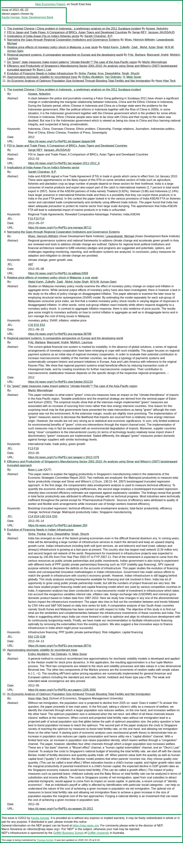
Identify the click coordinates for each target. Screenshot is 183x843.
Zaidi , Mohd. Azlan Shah (147, 47)
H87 (30, 264)
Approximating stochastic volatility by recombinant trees (42, 77)
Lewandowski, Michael (120, 236)
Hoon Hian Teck (165, 80)
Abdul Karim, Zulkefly (116, 47)
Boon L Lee (44, 69)
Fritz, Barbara (136, 54)
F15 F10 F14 (36, 218)
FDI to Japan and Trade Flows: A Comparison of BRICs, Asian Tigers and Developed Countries (67, 32)
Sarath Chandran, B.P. (98, 36)
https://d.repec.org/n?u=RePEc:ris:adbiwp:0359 (58, 273)
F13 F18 (33, 448)
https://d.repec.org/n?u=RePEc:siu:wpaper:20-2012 (60, 808)
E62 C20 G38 (36, 636)
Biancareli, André (158, 54)
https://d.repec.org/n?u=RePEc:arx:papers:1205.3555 (62, 689)
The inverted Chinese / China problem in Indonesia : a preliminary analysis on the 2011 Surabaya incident (74, 28)
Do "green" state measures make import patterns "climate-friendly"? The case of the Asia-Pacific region (72, 62)
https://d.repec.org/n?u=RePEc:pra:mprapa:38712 (59, 227)
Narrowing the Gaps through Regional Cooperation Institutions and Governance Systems (63, 39)
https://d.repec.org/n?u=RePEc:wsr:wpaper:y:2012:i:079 (63, 457)
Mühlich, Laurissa (81, 342)
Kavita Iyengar (11, 17)
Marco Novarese (11, 829)
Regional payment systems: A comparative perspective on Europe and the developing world (65, 54)
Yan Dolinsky (113, 77)
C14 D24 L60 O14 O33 (42, 516)
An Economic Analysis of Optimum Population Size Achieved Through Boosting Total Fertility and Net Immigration (78, 80)
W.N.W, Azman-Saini (103, 281)
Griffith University (98, 832)
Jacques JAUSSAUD (161, 32)
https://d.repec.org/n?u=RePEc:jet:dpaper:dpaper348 (61, 141)
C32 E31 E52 (36, 324)
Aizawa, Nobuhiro (157, 28)
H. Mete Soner (132, 77)
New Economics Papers (50, 4)
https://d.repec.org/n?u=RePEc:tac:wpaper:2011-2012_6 (64, 163)
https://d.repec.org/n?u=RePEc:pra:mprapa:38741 (59, 645)
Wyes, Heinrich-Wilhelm (140, 39)
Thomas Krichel (45, 840)
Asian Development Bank (37, 17)
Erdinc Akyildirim (92, 77)
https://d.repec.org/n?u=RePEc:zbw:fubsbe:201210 (60, 381)
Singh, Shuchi (130, 73)
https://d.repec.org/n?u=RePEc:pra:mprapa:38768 (59, 333)
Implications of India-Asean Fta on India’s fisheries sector (43, 36)
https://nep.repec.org (86, 825)
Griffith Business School (68, 832)
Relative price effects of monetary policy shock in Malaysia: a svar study (52, 47)
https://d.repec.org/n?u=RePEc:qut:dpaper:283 (57, 525)
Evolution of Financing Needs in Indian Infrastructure (40, 73)
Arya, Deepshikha (109, 73)
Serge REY (139, 32)
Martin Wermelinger (154, 62)
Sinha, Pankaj (87, 73)
